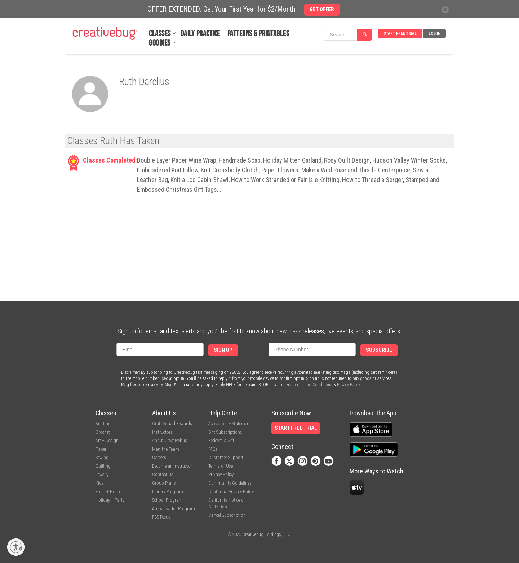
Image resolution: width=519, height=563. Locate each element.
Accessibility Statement (229, 423)
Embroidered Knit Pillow (167, 170)
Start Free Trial (400, 33)
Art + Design (107, 440)
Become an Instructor (172, 466)
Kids (100, 483)
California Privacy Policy (231, 491)
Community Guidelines (230, 483)
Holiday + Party (110, 500)
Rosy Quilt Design (347, 160)
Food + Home (108, 491)
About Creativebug (169, 440)
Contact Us (162, 474)
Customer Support (225, 457)
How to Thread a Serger (372, 179)
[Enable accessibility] (16, 547)
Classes (160, 34)
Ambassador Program (173, 508)
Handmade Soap (240, 160)
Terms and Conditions (312, 384)
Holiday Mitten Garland (292, 160)
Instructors (162, 432)
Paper (101, 449)
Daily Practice (200, 34)
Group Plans (164, 483)
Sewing (102, 457)
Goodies (159, 43)
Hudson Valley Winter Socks (409, 160)
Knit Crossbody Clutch (230, 170)
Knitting (103, 423)
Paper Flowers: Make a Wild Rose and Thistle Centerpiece (335, 170)
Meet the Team (165, 449)
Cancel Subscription (227, 515)
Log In (434, 33)
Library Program (167, 491)
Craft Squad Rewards (172, 423)
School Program (167, 500)
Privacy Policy (348, 384)
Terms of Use (220, 466)
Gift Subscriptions (225, 432)
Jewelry (102, 474)
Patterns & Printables (258, 34)
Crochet (103, 432)
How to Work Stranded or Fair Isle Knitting (285, 179)
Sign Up (223, 350)
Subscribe (379, 350)
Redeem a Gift (221, 440)
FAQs (213, 449)
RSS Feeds (161, 517)
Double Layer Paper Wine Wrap (176, 160)
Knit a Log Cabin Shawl (199, 179)
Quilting (103, 466)
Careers (159, 457)
